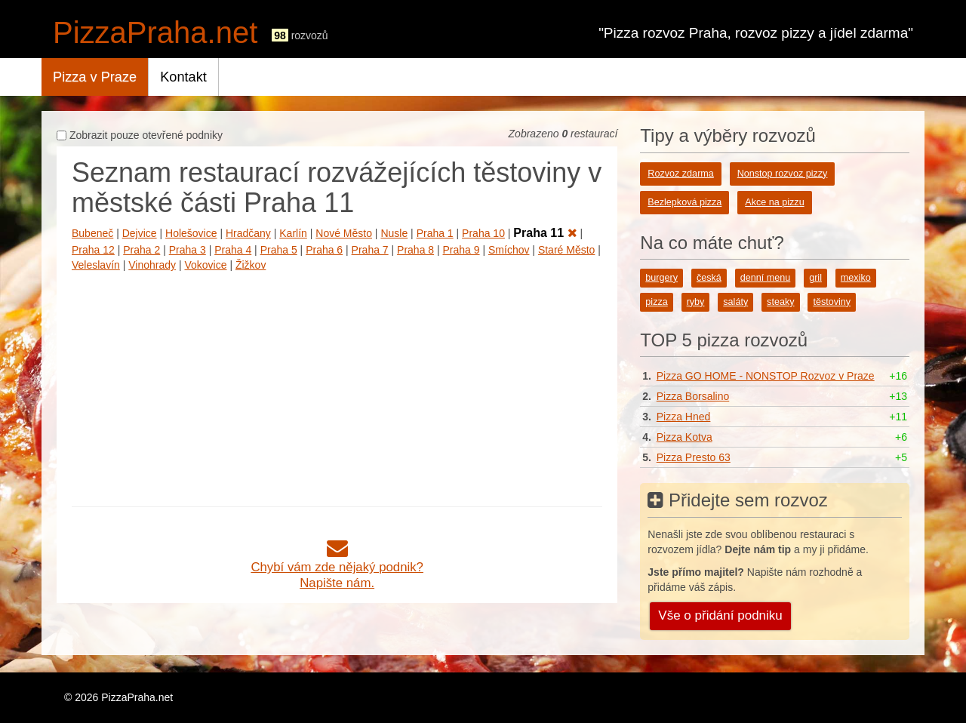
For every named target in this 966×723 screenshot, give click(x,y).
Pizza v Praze (95, 77)
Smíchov (508, 250)
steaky (780, 302)
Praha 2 (141, 250)
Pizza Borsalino (693, 396)
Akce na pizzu (774, 202)
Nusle (394, 233)
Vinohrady (152, 265)
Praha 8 (415, 250)
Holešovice (191, 233)
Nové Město (343, 233)
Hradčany (248, 233)
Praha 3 (187, 250)
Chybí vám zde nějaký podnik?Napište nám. (337, 567)
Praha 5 (278, 250)
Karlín (293, 233)
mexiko (856, 277)
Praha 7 (370, 250)
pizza (656, 302)
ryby (696, 302)
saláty (735, 302)
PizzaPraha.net (155, 32)
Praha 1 (435, 233)
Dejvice (139, 233)
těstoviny (832, 302)
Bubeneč (92, 233)
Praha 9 (461, 250)
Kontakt (183, 77)
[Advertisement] (337, 385)
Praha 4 (232, 250)
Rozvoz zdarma (681, 173)
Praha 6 (324, 250)
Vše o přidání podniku (720, 615)
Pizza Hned (684, 417)
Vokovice (205, 265)
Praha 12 (93, 250)
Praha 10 (483, 233)
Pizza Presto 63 (694, 457)
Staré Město (566, 250)
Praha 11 (545, 232)
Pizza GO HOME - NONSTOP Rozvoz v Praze (766, 376)
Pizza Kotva (684, 437)
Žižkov (250, 265)
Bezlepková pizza (684, 202)
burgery (661, 277)
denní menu (765, 277)
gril (815, 277)
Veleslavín (96, 265)
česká (709, 277)
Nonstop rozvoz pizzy (782, 173)
